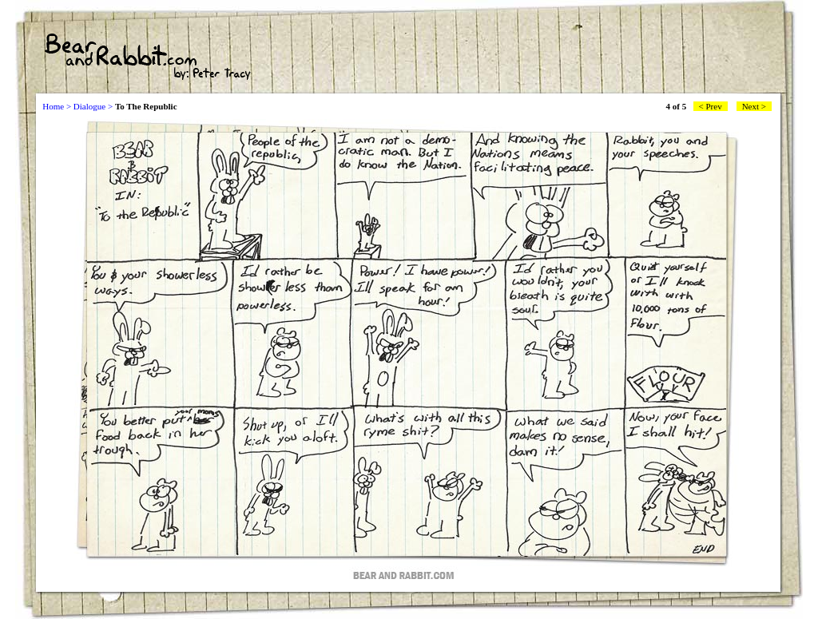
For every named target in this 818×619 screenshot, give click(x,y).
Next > (754, 106)
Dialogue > (93, 106)
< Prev (710, 106)
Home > (56, 106)
